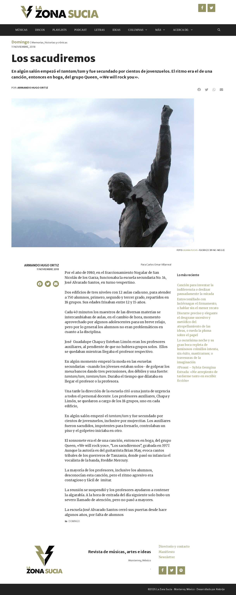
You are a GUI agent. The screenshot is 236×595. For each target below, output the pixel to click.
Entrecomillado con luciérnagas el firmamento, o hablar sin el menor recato (197, 303)
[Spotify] (181, 570)
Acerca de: (185, 30)
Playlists (60, 29)
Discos (40, 29)
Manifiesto (167, 552)
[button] (199, 89)
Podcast (80, 29)
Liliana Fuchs (190, 250)
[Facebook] (202, 8)
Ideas (116, 29)
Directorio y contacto (174, 546)
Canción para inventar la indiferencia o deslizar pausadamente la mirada (195, 289)
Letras (99, 29)
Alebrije (220, 589)
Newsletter (167, 557)
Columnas (140, 30)
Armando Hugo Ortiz (41, 265)
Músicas (21, 29)
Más (162, 30)
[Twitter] (211, 8)
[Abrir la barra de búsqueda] (219, 30)
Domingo (20, 42)
